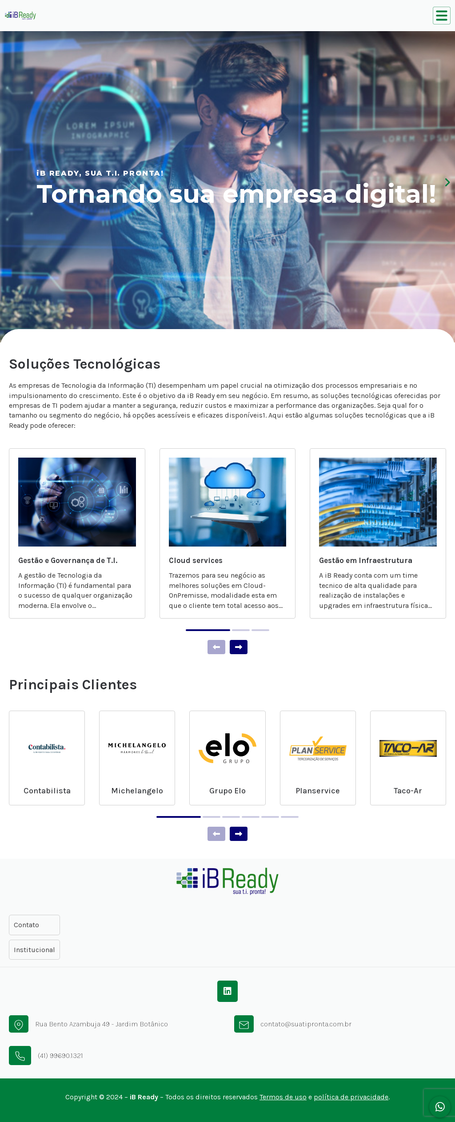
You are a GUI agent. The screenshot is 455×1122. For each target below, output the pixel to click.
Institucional (34, 949)
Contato (26, 925)
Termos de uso (283, 1097)
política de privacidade (351, 1097)
